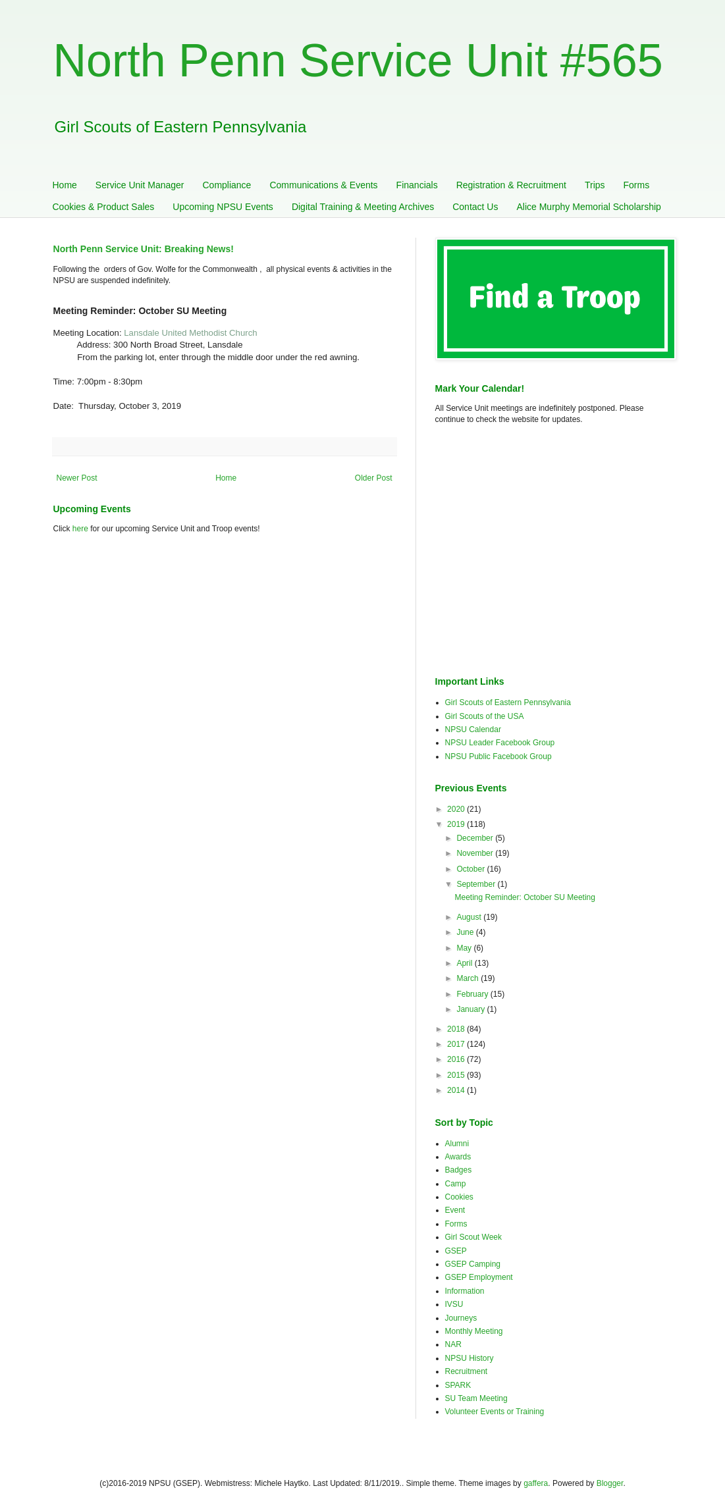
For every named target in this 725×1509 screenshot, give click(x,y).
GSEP (456, 1251)
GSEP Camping (473, 1264)
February (473, 994)
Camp (455, 1183)
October (471, 869)
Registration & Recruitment (511, 185)
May (464, 948)
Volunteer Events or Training (495, 1411)
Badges (458, 1170)
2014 (457, 1090)
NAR (453, 1344)
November (475, 853)
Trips (595, 185)
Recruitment (466, 1371)
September (476, 884)
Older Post (373, 478)
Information (465, 1291)
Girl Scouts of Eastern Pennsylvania (508, 702)
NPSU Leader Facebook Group (500, 742)
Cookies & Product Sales (104, 206)
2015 (457, 1075)
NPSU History (469, 1358)
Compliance (226, 185)
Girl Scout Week (473, 1237)
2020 (457, 809)
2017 (457, 1044)
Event (455, 1210)
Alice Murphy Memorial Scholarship (588, 206)
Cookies (459, 1197)
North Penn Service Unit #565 (358, 60)
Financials (417, 185)
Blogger (610, 1483)
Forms (637, 185)
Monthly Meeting (474, 1331)
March (468, 978)
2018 (457, 1029)
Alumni (457, 1143)
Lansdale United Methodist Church (190, 333)
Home (65, 185)
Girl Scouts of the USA (484, 716)
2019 (457, 824)
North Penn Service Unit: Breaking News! (143, 249)
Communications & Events (323, 185)
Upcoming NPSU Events (223, 206)
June (465, 932)
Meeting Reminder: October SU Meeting (524, 897)
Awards (458, 1156)
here (80, 528)
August (469, 917)
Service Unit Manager (139, 185)
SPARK (458, 1385)
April (465, 963)
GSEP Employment (479, 1277)
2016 (457, 1059)
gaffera (536, 1483)
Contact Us (475, 206)
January (471, 1009)
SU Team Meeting (476, 1398)
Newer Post (77, 478)
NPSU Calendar (473, 729)
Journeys (461, 1318)
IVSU (454, 1304)
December (475, 838)
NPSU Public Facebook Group (498, 756)
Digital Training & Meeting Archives (363, 206)
